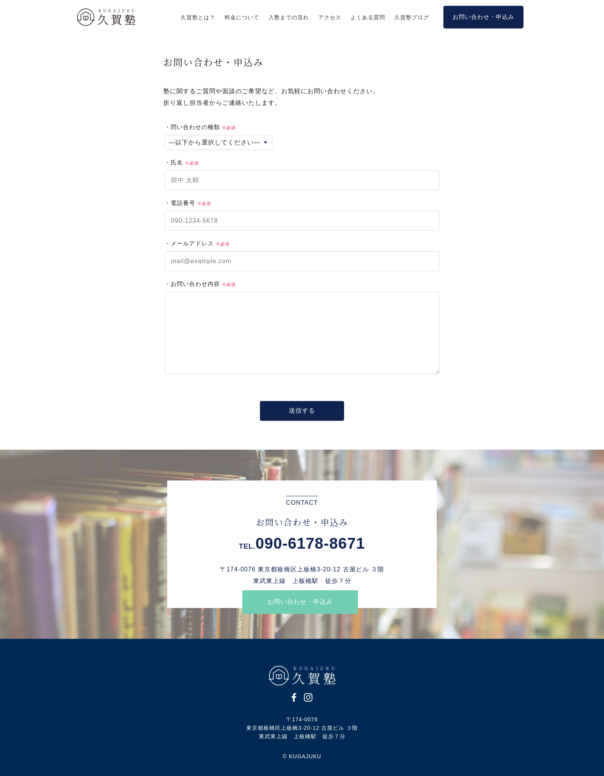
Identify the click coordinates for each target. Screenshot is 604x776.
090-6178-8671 (310, 543)
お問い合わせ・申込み (300, 601)
